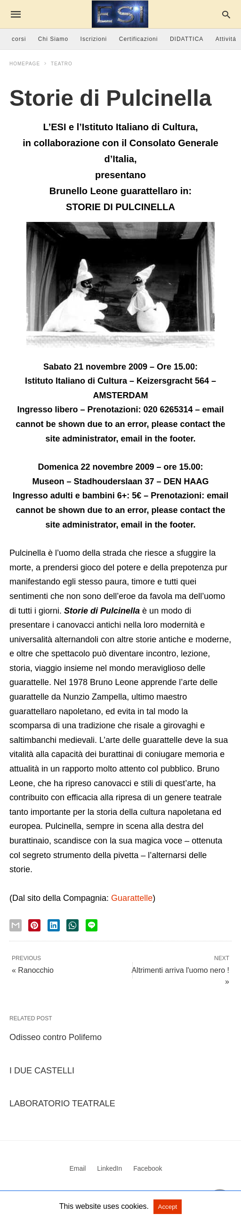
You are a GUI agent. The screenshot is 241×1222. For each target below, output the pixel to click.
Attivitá (226, 39)
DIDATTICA (186, 39)
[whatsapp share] (72, 925)
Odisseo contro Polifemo (55, 1037)
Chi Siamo (53, 39)
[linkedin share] (54, 925)
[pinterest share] (34, 925)
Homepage (24, 63)
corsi (19, 39)
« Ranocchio (33, 970)
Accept (167, 1206)
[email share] (15, 925)
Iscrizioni (93, 39)
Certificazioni (138, 39)
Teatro (61, 63)
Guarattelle (132, 898)
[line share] (91, 925)
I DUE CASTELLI (41, 1070)
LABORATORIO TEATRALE (62, 1103)
